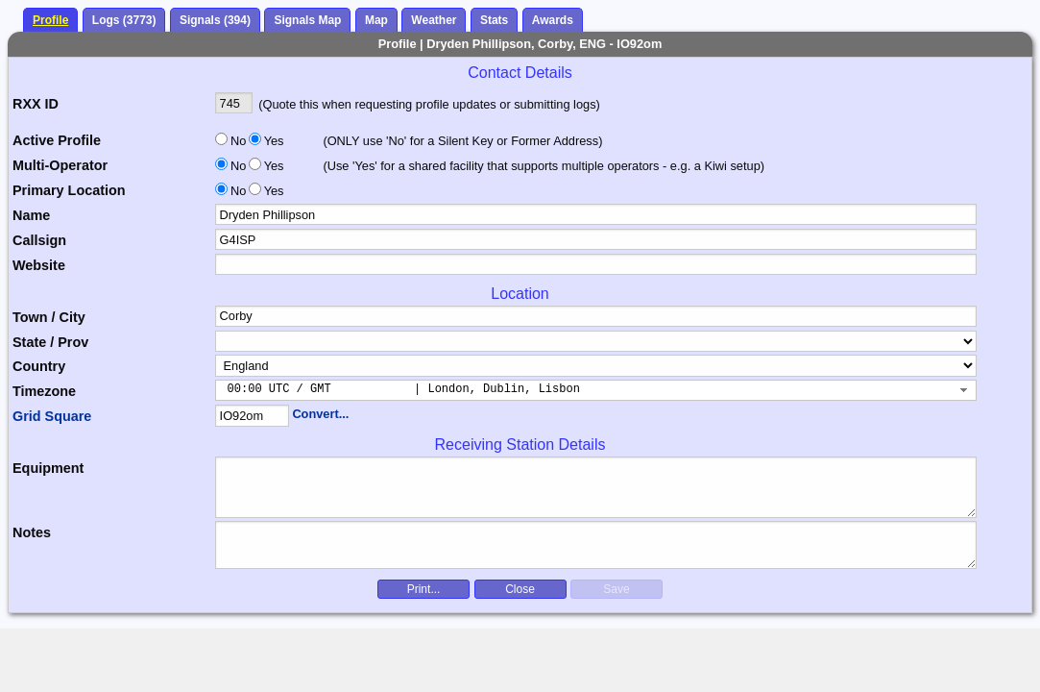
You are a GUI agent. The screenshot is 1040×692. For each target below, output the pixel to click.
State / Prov (50, 342)
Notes (31, 532)
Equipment (48, 468)
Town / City (48, 317)
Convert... (320, 414)
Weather (433, 20)
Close (520, 589)
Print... (424, 589)
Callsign (39, 240)
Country (38, 366)
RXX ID (35, 103)
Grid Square (51, 416)
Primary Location (69, 190)
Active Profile (56, 140)
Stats (494, 20)
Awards (552, 20)
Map (376, 20)
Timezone (44, 391)
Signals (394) (215, 20)
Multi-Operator (60, 165)
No (238, 141)
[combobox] (596, 390)
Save (616, 589)
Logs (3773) (124, 20)
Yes (272, 141)
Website (38, 265)
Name (31, 215)
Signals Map (307, 20)
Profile (50, 20)
